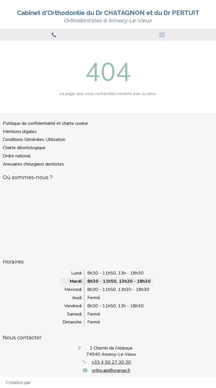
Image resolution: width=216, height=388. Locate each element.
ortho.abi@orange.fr (111, 370)
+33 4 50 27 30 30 (111, 362)
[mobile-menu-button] (162, 34)
